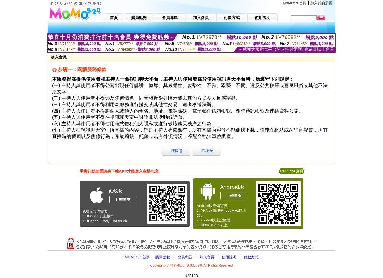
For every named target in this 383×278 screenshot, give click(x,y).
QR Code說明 (291, 171)
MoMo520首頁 (294, 3)
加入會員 (207, 257)
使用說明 (229, 257)
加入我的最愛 (321, 3)
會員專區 (185, 257)
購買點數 (162, 257)
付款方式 (251, 257)
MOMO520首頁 (137, 257)
